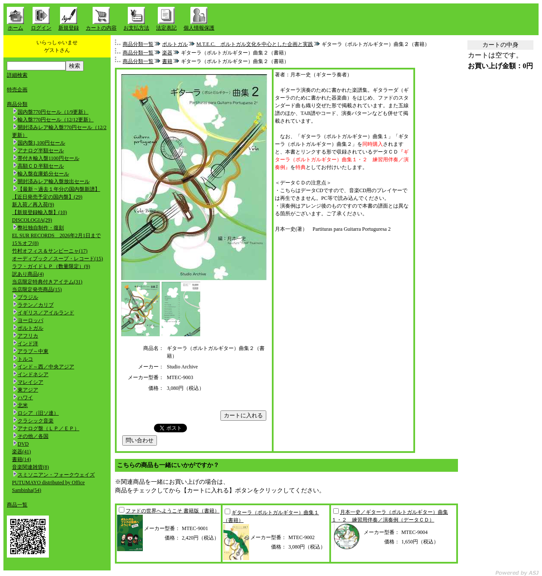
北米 (23, 405)
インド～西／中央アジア (46, 367)
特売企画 (17, 90)
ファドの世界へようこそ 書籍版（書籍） (173, 511)
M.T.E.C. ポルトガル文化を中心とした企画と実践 (254, 44)
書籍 (167, 61)
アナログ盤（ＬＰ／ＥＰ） (48, 428)
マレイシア (30, 382)
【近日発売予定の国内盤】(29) (47, 197)
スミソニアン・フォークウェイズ (56, 475)
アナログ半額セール (41, 151)
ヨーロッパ (30, 320)
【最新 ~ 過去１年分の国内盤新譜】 (59, 189)
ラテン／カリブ (36, 305)
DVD (23, 444)
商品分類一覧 (138, 44)
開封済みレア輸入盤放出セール (54, 181)
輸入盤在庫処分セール (43, 174)
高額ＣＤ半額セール (41, 166)
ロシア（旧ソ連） (38, 413)
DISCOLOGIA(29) (32, 220)
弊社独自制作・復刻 (41, 228)
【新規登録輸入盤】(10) (39, 212)
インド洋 (28, 344)
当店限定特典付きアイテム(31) (47, 282)
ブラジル (28, 297)
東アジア (28, 390)
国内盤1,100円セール (41, 143)
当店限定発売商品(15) (37, 289)
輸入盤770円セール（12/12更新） (55, 120)
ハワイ (25, 398)
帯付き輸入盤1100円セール (48, 158)
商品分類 (17, 104)
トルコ (25, 359)
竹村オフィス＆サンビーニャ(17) (49, 251)
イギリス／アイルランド (46, 313)
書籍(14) (21, 459)
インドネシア (33, 374)
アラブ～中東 (33, 351)
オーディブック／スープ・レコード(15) (57, 259)
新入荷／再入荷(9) (33, 205)
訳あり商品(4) (28, 274)
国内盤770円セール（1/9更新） (53, 112)
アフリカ (28, 336)
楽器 (167, 53)
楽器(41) (21, 452)
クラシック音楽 (36, 421)
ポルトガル (30, 328)
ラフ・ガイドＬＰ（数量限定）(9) (51, 266)
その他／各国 (33, 436)
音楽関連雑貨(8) (30, 467)
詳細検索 (17, 75)
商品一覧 (17, 505)
